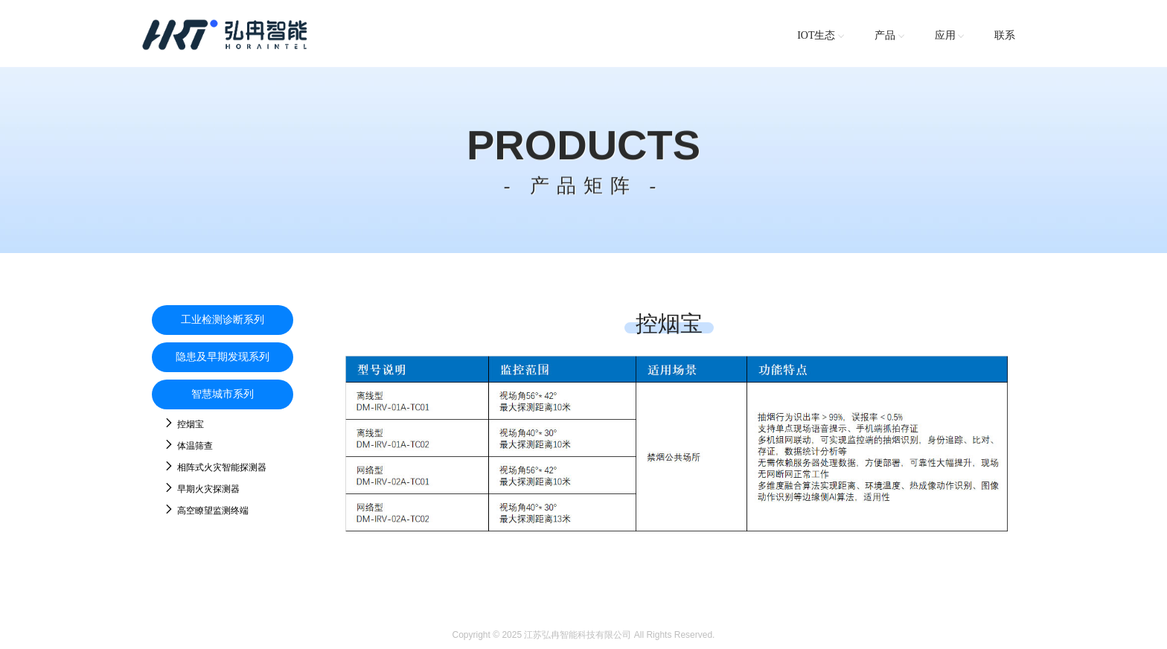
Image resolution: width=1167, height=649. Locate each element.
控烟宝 (183, 424)
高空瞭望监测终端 (206, 510)
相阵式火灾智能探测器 (214, 467)
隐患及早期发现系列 (222, 356)
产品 (890, 35)
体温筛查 (188, 446)
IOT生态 (821, 35)
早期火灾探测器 (201, 489)
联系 (1004, 35)
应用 (950, 35)
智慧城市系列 (222, 394)
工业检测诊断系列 (222, 319)
